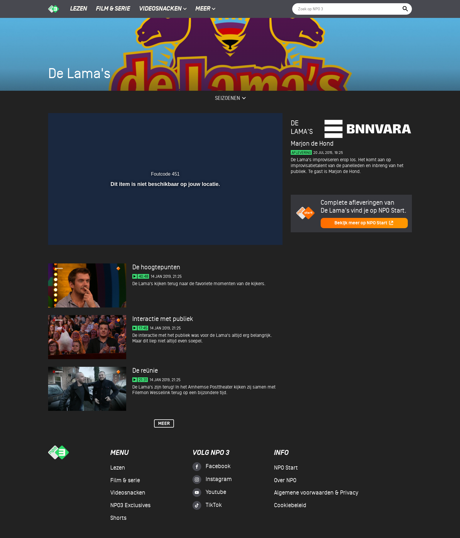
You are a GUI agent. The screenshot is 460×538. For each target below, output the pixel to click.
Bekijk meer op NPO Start (364, 223)
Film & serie (113, 9)
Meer (205, 9)
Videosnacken (160, 9)
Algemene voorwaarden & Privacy (316, 493)
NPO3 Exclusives (130, 505)
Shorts (118, 518)
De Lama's (302, 127)
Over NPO (285, 480)
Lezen (78, 9)
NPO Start (286, 468)
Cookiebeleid (290, 505)
